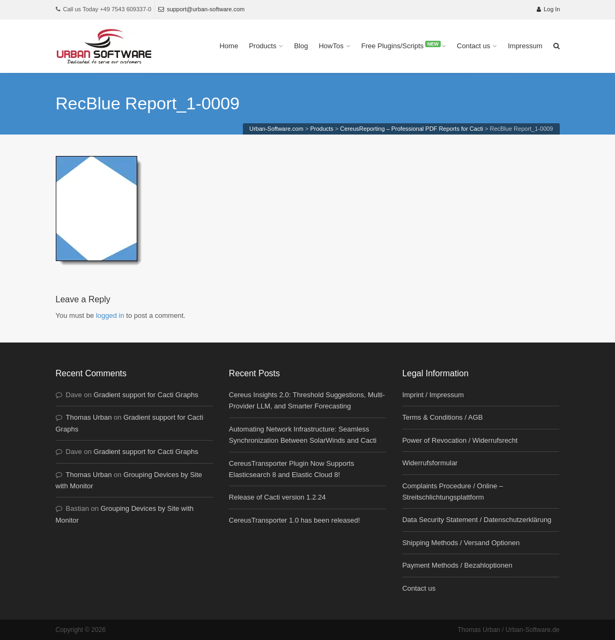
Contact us (473, 46)
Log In (548, 9)
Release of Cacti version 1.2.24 (277, 497)
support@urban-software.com (201, 9)
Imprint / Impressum (433, 395)
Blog (301, 46)
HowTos (330, 46)
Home (228, 46)
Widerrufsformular (429, 463)
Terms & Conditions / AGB (442, 417)
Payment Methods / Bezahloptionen (457, 565)
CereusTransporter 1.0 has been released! (294, 520)
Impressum (525, 46)
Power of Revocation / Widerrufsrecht (459, 440)
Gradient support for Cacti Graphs (146, 395)
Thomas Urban (89, 417)
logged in (110, 315)
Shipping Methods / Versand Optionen (461, 543)
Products (262, 46)
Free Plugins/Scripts (401, 45)
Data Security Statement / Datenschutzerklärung (476, 520)
